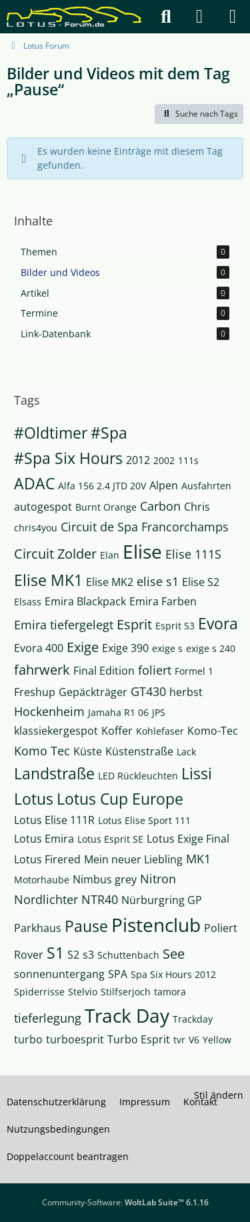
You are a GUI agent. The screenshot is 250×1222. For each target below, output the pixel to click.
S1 (55, 952)
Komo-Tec (212, 730)
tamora (170, 991)
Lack (186, 751)
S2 (73, 954)
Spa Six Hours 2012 (173, 974)
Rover (28, 954)
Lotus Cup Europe (120, 798)
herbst (186, 692)
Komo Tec (42, 751)
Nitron (158, 879)
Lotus (33, 798)
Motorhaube (41, 879)
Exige (83, 647)
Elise (142, 551)
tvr (179, 1039)
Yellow (217, 1039)
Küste (87, 751)
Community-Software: (125, 1202)
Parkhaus (37, 928)
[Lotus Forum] (74, 16)
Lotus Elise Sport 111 (144, 820)
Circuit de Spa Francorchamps (145, 527)
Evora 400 (38, 648)
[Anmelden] (199, 16)
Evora (218, 623)
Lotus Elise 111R (54, 820)
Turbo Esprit (138, 1039)
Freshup (34, 692)
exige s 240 (210, 648)
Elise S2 (200, 582)
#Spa (109, 432)
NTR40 (99, 899)
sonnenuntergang (59, 974)
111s (188, 460)
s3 (88, 954)
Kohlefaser (160, 731)
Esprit (134, 624)
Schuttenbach (128, 955)
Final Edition (104, 670)
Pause (86, 926)
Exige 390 (125, 648)
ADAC (34, 483)
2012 (138, 460)
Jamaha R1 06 (118, 712)
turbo (28, 1039)
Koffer (117, 730)
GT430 (148, 691)
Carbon (160, 506)
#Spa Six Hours (68, 458)
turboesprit (75, 1039)
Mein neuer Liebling (133, 859)
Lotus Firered (47, 859)
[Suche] (166, 16)
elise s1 (158, 581)
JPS (158, 712)
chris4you (35, 527)
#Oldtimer (50, 432)
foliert (154, 670)
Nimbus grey (105, 879)
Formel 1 (194, 671)
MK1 (198, 859)
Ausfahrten (206, 485)
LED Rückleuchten (138, 775)
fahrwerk (42, 670)
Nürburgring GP (161, 900)
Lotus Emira (44, 838)
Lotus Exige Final (188, 838)
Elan (109, 555)
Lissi (196, 773)
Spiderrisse (39, 991)
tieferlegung (47, 1018)
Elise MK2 (109, 582)
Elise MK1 (48, 580)
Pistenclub (156, 924)
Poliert (220, 928)
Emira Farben (163, 601)
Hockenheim (49, 711)
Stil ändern (218, 1095)
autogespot (43, 506)
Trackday (193, 1019)
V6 (194, 1039)
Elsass (27, 601)
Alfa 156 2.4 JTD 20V (102, 485)
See (174, 954)
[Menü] (232, 16)
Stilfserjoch (126, 991)
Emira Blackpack (85, 601)
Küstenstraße (139, 751)
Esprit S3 (175, 625)
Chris (197, 506)
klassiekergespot (56, 730)
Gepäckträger (93, 692)
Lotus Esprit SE (110, 839)
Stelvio (82, 991)
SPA (117, 974)
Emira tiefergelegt (63, 625)
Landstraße (54, 773)
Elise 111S (193, 554)
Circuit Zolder (55, 554)
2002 (164, 460)
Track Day (127, 1015)
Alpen (163, 485)
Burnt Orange (106, 507)
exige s (167, 648)
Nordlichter (46, 899)
